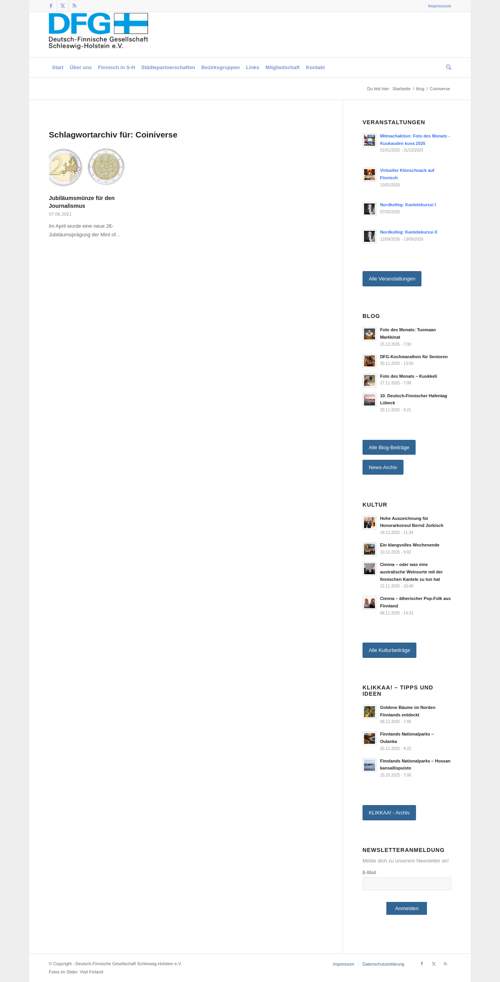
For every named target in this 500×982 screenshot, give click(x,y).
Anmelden (406, 908)
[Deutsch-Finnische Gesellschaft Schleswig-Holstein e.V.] (98, 34)
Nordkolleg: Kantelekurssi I (408, 204)
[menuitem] (437, 6)
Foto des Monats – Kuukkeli (408, 376)
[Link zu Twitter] (62, 6)
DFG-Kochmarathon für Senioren (414, 356)
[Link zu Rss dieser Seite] (74, 6)
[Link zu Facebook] (51, 6)
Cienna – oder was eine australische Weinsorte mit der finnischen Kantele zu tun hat (411, 572)
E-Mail (369, 872)
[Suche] (447, 67)
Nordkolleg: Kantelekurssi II (408, 232)
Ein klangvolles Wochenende (409, 545)
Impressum (439, 6)
